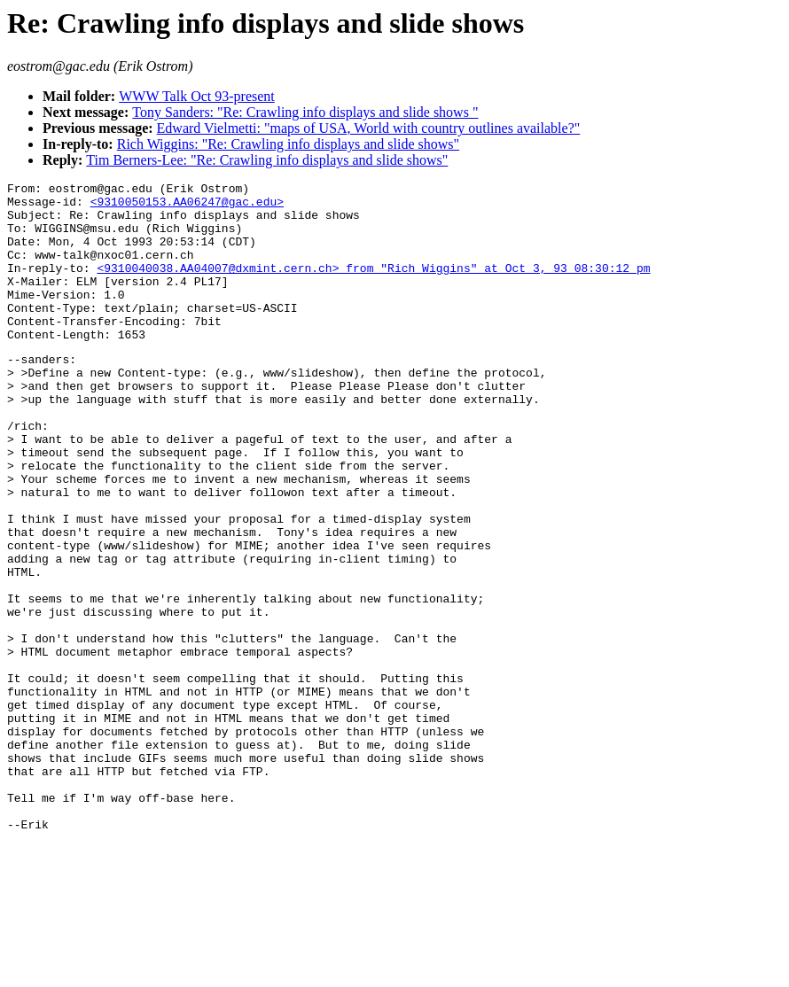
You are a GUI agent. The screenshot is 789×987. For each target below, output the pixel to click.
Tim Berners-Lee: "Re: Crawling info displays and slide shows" (267, 159)
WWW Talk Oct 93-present (197, 96)
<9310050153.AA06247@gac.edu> (187, 206)
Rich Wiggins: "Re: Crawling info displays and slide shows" (288, 144)
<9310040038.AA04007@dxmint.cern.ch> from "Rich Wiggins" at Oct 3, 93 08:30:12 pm (373, 286)
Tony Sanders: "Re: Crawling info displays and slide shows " (305, 112)
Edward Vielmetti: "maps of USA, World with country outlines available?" (369, 128)
